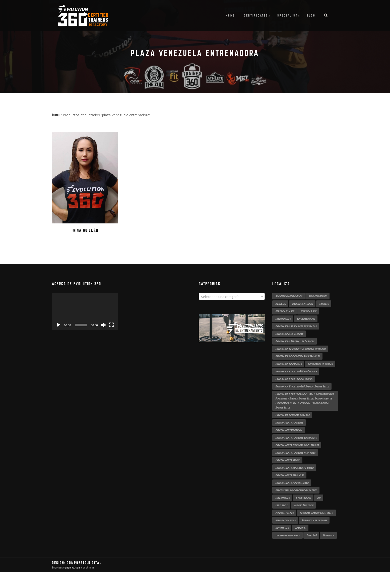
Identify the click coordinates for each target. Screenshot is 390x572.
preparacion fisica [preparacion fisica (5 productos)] (285, 519)
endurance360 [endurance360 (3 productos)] (283, 318)
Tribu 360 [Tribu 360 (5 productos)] (311, 534)
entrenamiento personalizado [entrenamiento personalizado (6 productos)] (291, 482)
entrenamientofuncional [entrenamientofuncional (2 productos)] (288, 429)
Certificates (256, 15)
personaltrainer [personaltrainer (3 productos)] (284, 512)
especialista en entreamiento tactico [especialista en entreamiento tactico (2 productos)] (296, 489)
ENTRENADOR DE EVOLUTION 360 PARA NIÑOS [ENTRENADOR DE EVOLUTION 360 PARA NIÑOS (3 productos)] (297, 355)
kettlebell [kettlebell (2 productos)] (281, 504)
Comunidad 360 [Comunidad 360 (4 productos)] (308, 310)
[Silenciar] (103, 324)
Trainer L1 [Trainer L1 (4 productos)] (300, 527)
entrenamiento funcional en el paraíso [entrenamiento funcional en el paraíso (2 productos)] (297, 444)
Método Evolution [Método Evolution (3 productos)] (303, 504)
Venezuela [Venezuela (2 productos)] (328, 534)
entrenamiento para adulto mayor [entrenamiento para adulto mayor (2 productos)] (294, 467)
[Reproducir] (58, 324)
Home (230, 15)
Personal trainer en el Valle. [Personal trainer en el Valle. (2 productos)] (316, 512)
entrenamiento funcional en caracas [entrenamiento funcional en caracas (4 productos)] (296, 437)
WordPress (87, 567)
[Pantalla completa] (111, 324)
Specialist (287, 15)
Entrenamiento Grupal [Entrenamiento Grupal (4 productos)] (287, 459)
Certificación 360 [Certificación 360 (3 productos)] (284, 310)
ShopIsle (57, 567)
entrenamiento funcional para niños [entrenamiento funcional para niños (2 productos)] (295, 452)
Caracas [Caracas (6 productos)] (324, 303)
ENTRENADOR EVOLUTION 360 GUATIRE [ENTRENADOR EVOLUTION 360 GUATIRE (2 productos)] (294, 378)
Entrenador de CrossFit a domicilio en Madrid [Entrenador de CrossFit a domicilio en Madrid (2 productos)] (300, 348)
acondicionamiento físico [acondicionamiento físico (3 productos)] (288, 295)
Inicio (55, 115)
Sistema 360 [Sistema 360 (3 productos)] (282, 527)
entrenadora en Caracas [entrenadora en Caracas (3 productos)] (289, 333)
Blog (311, 15)
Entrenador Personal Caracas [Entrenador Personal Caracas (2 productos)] (292, 414)
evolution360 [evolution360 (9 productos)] (282, 497)
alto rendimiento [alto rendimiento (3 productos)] (317, 295)
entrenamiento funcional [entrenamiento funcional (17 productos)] (289, 422)
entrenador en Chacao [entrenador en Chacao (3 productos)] (320, 363)
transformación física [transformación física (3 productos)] (287, 534)
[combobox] (232, 296)
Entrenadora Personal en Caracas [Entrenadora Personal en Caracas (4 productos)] (294, 340)
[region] (232, 333)
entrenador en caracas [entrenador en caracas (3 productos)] (288, 363)
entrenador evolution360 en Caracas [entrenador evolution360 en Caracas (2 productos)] (296, 370)
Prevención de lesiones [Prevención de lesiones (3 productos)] (314, 519)
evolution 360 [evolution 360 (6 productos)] (303, 497)
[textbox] (232, 296)
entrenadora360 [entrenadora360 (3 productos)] (306, 318)
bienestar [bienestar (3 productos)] (280, 303)
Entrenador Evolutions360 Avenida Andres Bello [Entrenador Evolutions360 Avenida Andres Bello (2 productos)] (302, 385)
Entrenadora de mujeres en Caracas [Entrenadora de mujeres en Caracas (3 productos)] (295, 325)
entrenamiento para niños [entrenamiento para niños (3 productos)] (289, 474)
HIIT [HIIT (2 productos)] (319, 497)
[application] (85, 311)
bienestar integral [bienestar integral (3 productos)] (302, 303)
